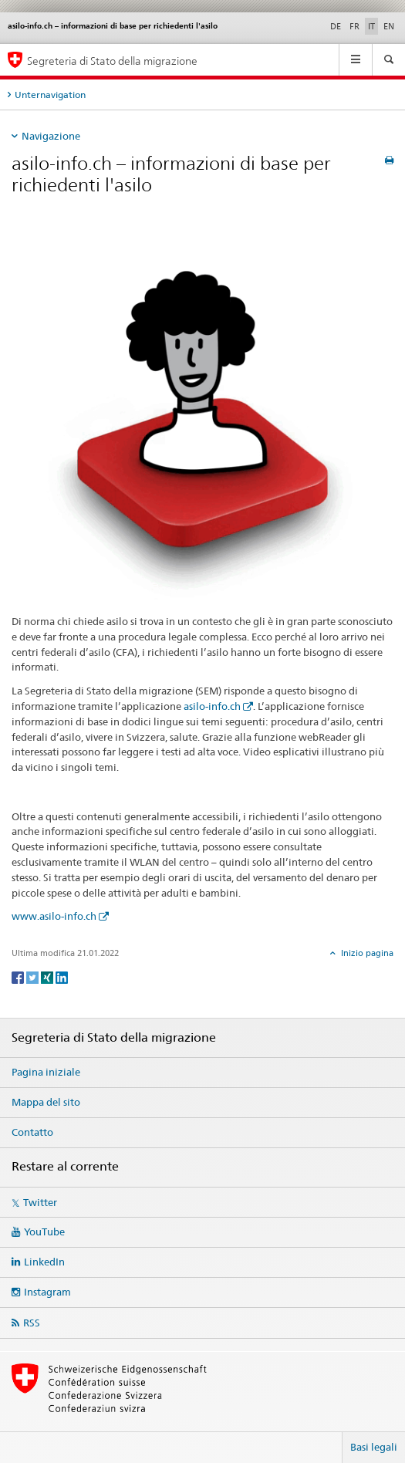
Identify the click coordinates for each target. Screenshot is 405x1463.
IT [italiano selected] (371, 26)
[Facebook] (19, 976)
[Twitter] (33, 976)
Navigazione (51, 136)
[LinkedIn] (62, 976)
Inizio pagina (366, 953)
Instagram (47, 1292)
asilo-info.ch (212, 706)
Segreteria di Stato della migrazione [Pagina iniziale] (112, 60)
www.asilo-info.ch (54, 916)
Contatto (32, 1132)
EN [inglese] (388, 26)
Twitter (40, 1202)
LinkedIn (44, 1261)
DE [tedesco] (335, 26)
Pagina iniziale (46, 1072)
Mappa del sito (46, 1102)
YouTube (44, 1231)
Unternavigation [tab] (50, 94)
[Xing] (48, 976)
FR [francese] (354, 26)
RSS (31, 1322)
